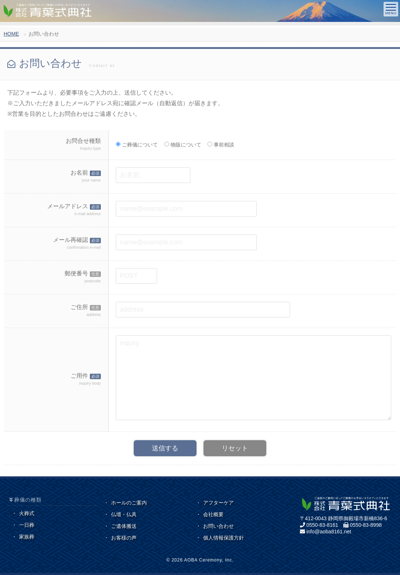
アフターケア (218, 503)
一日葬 (26, 525)
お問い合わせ (218, 526)
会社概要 (213, 514)
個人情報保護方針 (223, 538)
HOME (11, 35)
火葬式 (26, 513)
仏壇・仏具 (124, 514)
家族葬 (26, 537)
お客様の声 (124, 538)
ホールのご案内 (129, 503)
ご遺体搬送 (124, 526)
